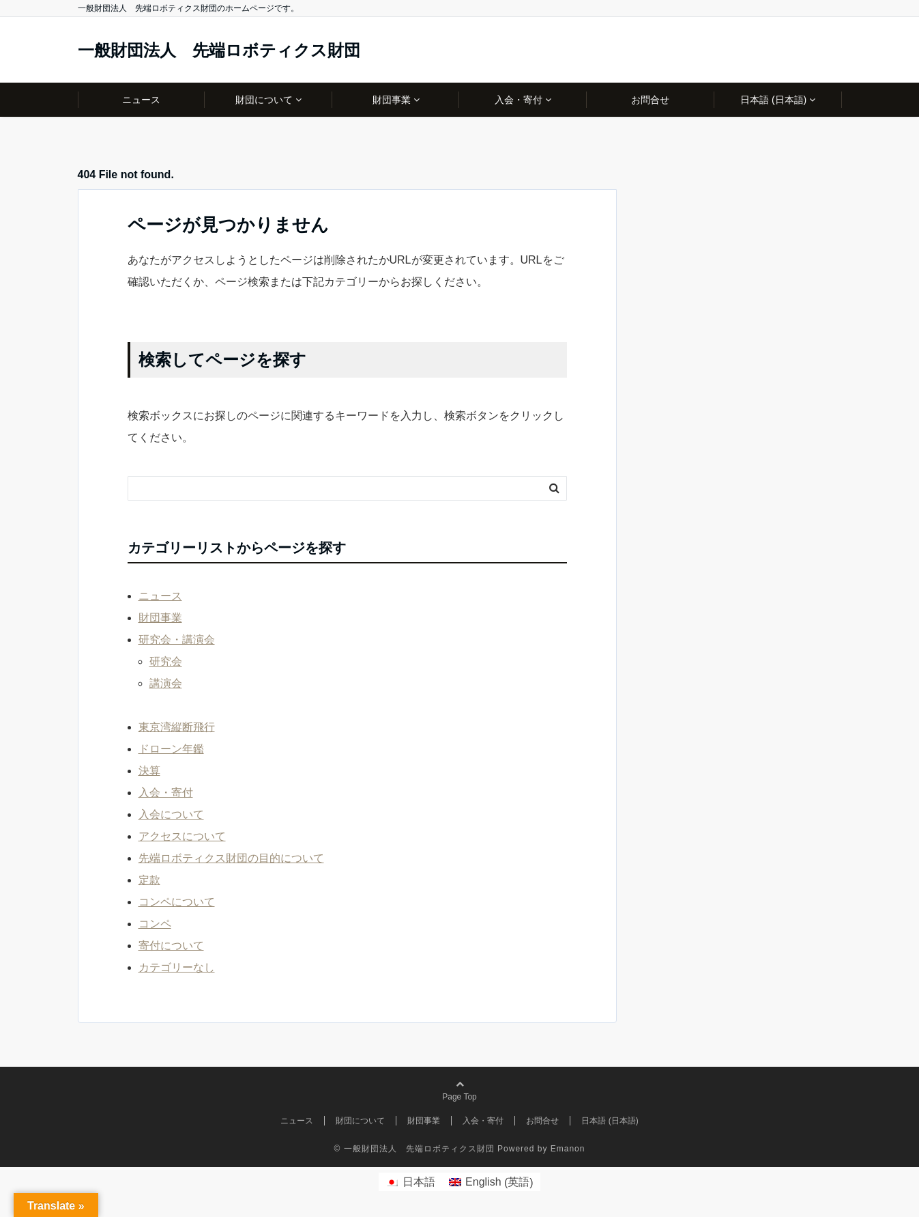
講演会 (165, 683)
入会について (171, 814)
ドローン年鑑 (171, 749)
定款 (149, 880)
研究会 (165, 661)
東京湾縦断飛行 (176, 727)
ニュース (141, 99)
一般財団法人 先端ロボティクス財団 (219, 50)
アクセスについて (182, 836)
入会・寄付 (518, 99)
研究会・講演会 (176, 639)
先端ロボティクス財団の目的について (231, 858)
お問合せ (650, 99)
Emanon (568, 1148)
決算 (149, 771)
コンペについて (176, 902)
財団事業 (392, 99)
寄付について (171, 945)
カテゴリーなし (176, 967)
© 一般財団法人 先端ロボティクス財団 (414, 1148)
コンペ (154, 923)
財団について (264, 99)
